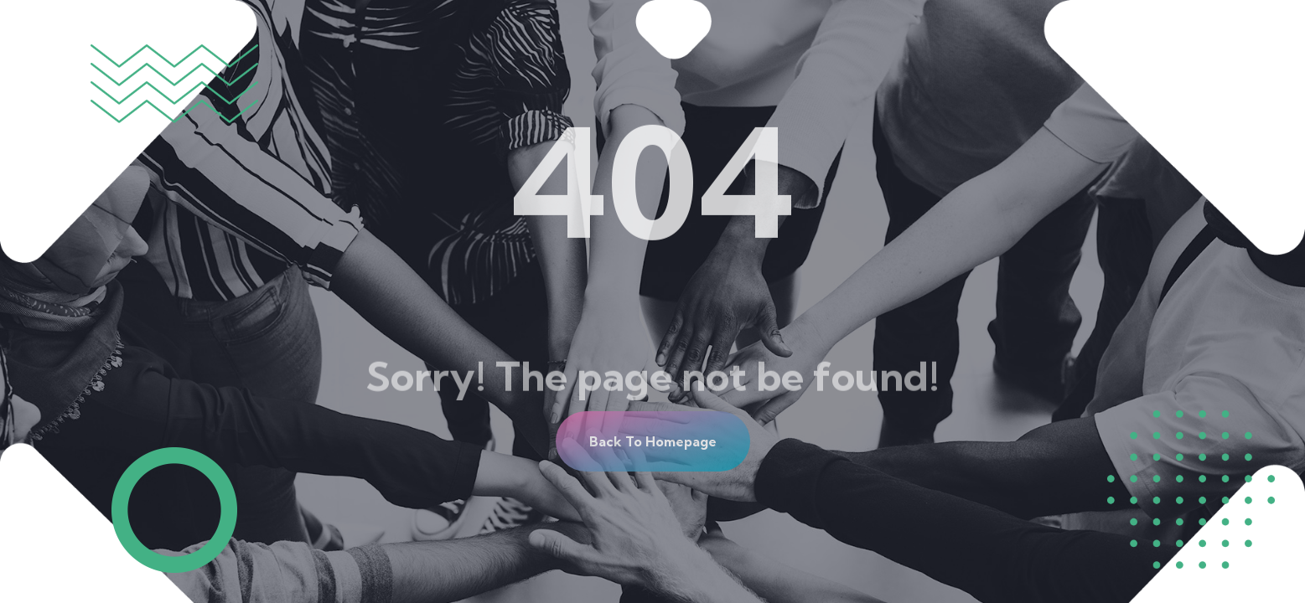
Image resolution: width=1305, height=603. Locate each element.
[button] (653, 441)
